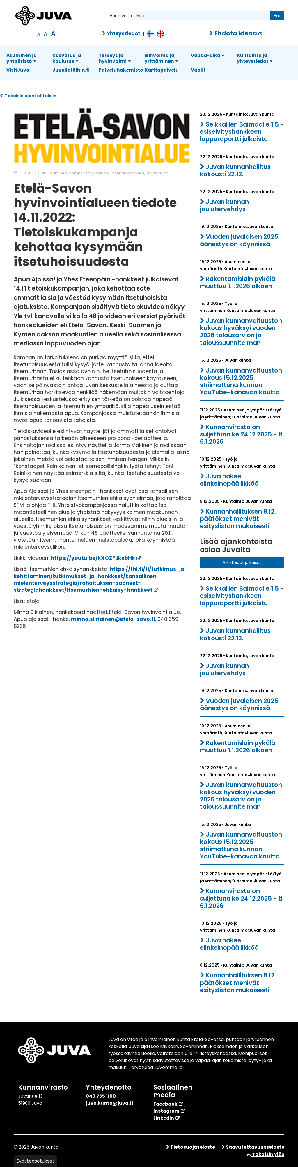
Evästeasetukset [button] (35, 1161)
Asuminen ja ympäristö (21, 58)
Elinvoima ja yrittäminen (161, 58)
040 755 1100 (101, 1096)
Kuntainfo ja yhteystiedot (254, 58)
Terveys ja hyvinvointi (115, 58)
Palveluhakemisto (121, 70)
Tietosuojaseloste (190, 1147)
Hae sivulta (121, 16)
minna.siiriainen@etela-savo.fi (113, 619)
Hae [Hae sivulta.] (277, 16)
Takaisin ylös (265, 1154)
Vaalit (198, 70)
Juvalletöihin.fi (71, 70)
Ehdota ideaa (233, 33)
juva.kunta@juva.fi (109, 1103)
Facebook (165, 1104)
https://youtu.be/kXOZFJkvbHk (93, 558)
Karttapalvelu (162, 70)
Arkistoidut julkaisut (242, 562)
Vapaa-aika (207, 55)
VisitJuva (17, 70)
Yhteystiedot (121, 33)
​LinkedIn (163, 1118)
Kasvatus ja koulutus (66, 58)
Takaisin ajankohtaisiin (28, 96)
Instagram (166, 1111)
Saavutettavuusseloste (253, 1147)
